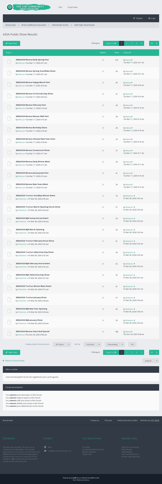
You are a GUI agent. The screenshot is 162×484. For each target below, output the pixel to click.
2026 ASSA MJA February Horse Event (33, 263)
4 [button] (136, 43)
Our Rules (86, 447)
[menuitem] (152, 18)
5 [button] (141, 43)
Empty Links (87, 454)
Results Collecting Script (130, 456)
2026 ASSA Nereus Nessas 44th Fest (32, 116)
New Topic (11, 43)
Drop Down (73, 7)
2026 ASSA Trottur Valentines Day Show (35, 252)
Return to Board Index (14, 360)
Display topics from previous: (48, 344)
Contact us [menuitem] (94, 420)
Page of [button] (111, 43)
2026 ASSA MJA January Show (29, 320)
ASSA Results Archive (60, 25)
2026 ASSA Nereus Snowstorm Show (33, 150)
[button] (156, 43)
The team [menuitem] (108, 420)
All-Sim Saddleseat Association (33, 25)
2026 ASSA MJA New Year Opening (31, 308)
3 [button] (131, 43)
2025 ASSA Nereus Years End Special (32, 331)
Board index (8, 420)
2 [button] (126, 43)
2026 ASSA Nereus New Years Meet (32, 184)
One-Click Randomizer (130, 454)
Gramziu (86, 480)
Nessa (21, 63)
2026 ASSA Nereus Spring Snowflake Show (35, 71)
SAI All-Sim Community (130, 447)
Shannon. (22, 198)
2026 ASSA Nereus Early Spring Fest (32, 59)
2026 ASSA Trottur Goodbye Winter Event (35, 195)
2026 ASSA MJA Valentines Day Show (33, 274)
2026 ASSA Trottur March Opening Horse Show (38, 207)
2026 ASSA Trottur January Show (31, 297)
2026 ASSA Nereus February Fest (31, 105)
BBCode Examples (89, 452)
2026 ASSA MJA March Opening (30, 229)
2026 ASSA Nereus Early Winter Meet (33, 161)
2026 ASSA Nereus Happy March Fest (33, 82)
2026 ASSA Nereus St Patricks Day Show (34, 93)
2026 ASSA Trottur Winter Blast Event (34, 286)
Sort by (87, 344)
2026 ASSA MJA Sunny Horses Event (32, 218)
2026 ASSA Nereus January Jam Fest (32, 173)
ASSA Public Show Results (84, 25)
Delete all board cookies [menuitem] (127, 420)
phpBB (73, 478)
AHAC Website (126, 449)
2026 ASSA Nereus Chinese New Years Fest (35, 139)
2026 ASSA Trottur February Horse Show (35, 240)
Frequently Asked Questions (93, 449)
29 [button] (152, 43)
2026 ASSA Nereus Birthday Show (31, 127)
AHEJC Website (127, 452)
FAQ (60, 7)
